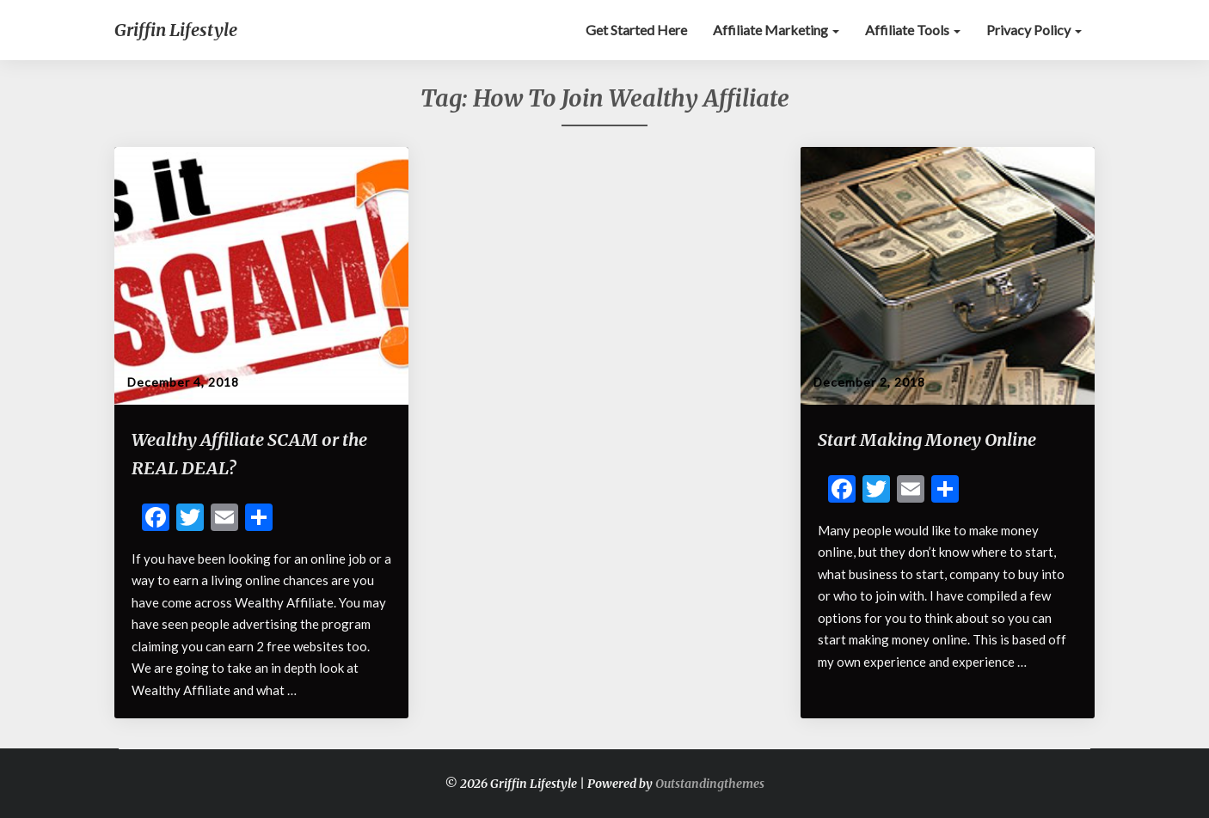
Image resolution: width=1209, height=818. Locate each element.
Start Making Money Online (927, 439)
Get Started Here (636, 29)
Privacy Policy (1034, 29)
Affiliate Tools (912, 29)
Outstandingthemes (709, 783)
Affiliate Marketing (776, 29)
